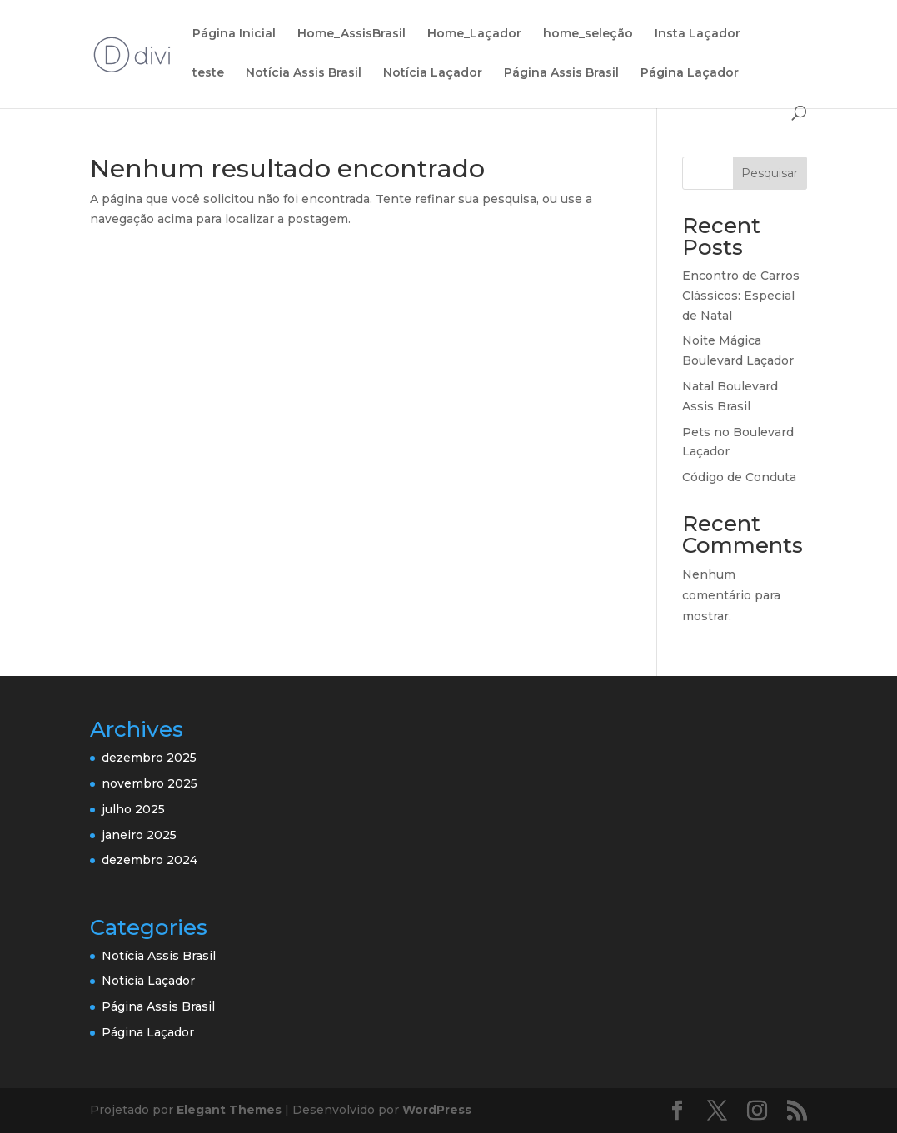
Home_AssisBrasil (351, 34)
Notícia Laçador (432, 73)
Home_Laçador (474, 34)
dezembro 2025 (149, 757)
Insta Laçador (697, 34)
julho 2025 (133, 809)
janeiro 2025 (139, 834)
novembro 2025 (149, 783)
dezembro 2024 (149, 859)
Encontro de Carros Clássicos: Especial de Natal (741, 295)
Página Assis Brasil (561, 73)
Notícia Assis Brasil (303, 73)
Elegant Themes (229, 1109)
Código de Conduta (739, 477)
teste (208, 73)
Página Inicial (234, 34)
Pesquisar (769, 173)
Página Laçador (689, 73)
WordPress (436, 1109)
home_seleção (588, 34)
